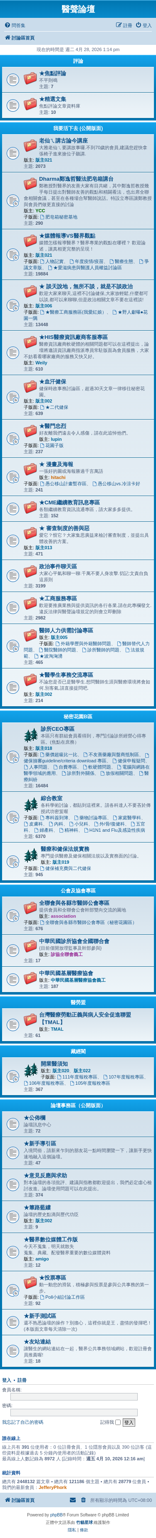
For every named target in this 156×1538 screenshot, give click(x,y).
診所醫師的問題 (100, 649)
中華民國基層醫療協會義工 (78, 980)
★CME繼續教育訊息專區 (69, 502)
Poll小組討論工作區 (62, 1297)
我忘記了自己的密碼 (22, 1422)
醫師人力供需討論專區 (66, 630)
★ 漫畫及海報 (56, 464)
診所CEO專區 (57, 729)
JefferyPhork (53, 1487)
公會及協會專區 (78, 891)
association (63, 916)
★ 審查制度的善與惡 (64, 528)
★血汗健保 (52, 381)
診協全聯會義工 (67, 954)
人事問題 (35, 766)
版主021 (43, 159)
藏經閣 (78, 1051)
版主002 (43, 400)
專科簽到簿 (54, 817)
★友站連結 (37, 1342)
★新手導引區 (40, 1143)
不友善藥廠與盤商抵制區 (111, 754)
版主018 (43, 748)
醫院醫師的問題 (57, 649)
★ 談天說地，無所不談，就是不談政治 (86, 286)
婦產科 (43, 830)
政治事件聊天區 (58, 566)
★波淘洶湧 (48, 656)
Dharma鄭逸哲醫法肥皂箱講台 (76, 179)
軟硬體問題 (97, 766)
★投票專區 (52, 1278)
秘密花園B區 (78, 717)
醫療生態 (121, 261)
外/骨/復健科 (109, 823)
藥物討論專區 (90, 817)
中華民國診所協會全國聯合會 (74, 941)
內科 (56, 823)
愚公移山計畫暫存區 (63, 483)
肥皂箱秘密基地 (58, 216)
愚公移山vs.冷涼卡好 (116, 483)
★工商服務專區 (58, 598)
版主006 (43, 305)
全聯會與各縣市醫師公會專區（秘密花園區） (88, 922)
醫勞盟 (78, 1002)
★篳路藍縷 (37, 1207)
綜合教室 (51, 798)
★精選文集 (52, 99)
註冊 (22, 1380)
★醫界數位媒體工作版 (51, 1239)
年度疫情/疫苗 (86, 261)
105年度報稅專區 (90, 1083)
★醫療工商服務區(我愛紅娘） (73, 312)
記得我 (110, 1422)
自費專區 (65, 766)
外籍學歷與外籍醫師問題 (83, 643)
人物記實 (52, 261)
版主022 (82, 1070)
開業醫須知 (54, 1064)
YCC (40, 210)
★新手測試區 (40, 1316)
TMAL (57, 1029)
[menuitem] (14, 25)
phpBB (56, 1515)
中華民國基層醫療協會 (66, 973)
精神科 (68, 830)
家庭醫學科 (127, 817)
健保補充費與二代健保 (65, 868)
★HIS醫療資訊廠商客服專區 (73, 337)
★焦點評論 (52, 73)
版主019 (60, 862)
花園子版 (52, 445)
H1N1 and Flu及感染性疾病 (114, 830)
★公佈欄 (34, 1118)
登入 (6, 1380)
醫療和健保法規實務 (65, 849)
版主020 (60, 1070)
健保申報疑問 (128, 760)
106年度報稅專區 (44, 1083)
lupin (56, 439)
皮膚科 (33, 823)
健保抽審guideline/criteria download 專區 (87, 758)
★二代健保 (54, 407)
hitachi (58, 477)
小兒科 (78, 823)
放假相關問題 (116, 773)
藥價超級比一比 (58, 754)
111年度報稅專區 (77, 1076)
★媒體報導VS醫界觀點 (67, 236)
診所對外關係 (78, 773)
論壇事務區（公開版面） (78, 1105)
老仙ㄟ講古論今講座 (63, 141)
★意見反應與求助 (45, 1175)
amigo (42, 1258)
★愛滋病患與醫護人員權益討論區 (85, 267)
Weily (41, 362)
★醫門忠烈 (52, 426)
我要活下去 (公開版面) (78, 128)
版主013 (43, 547)
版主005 (59, 637)
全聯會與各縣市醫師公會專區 (74, 903)
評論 (78, 61)
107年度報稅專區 (123, 1076)
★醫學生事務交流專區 (66, 675)
